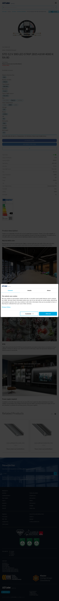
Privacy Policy (6, 307)
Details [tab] (29, 290)
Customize (29, 313)
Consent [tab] (10, 290)
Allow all (48, 313)
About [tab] (48, 290)
